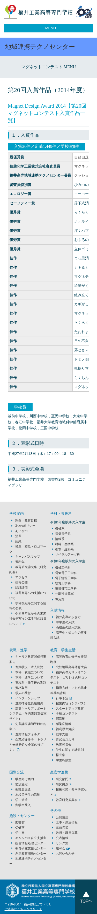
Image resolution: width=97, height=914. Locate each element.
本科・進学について (29, 677)
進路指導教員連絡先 (29, 703)
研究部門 (62, 779)
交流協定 (21, 784)
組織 (18, 541)
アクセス (21, 577)
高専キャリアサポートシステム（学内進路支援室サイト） (28, 714)
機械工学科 (63, 568)
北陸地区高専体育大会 (71, 667)
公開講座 (63, 817)
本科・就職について (29, 672)
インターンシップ (27, 698)
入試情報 (57, 610)
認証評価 (21, 588)
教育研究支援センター (30, 848)
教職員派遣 (23, 789)
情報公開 (21, 582)
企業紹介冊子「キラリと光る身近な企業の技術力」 (27, 745)
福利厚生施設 (65, 729)
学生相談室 (63, 760)
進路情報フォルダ (27, 734)
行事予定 (62, 698)
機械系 (59, 528)
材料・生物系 (64, 544)
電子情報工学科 (66, 578)
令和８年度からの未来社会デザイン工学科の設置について (28, 619)
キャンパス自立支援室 (30, 838)
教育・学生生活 (63, 650)
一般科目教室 (64, 593)
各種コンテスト (67, 713)
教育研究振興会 (67, 800)
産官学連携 (59, 772)
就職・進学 (18, 650)
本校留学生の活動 (27, 795)
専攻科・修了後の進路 (30, 682)
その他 (55, 811)
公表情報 (62, 838)
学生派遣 (21, 800)
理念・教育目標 (26, 520)
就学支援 (62, 734)
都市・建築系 (64, 549)
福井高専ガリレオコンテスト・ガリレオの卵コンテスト (68, 677)
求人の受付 (23, 693)
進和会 (60, 848)
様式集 (60, 755)
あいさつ (21, 531)
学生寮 (20, 833)
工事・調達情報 (67, 822)
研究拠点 (62, 784)
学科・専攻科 (61, 514)
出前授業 (62, 827)
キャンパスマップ (27, 556)
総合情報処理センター (30, 843)
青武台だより (65, 739)
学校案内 (16, 514)
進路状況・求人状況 (29, 667)
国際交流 (16, 772)
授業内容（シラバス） (71, 703)
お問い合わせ (65, 853)
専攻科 (59, 599)
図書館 (20, 822)
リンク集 (62, 843)
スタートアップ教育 (70, 708)
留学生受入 (23, 805)
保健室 (20, 827)
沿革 (18, 536)
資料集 (20, 562)
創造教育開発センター (30, 853)
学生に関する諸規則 (70, 750)
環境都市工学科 (66, 588)
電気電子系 (63, 534)
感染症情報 (63, 724)
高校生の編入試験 (68, 627)
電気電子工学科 (66, 573)
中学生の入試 (65, 622)
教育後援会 (63, 744)
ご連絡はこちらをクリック (23, 909)
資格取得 (21, 688)
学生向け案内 (24, 779)
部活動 (60, 719)
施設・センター (22, 816)
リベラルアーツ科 (67, 554)
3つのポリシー (25, 526)
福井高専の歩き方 (68, 617)
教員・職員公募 (67, 833)
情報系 (59, 539)
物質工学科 (63, 583)
